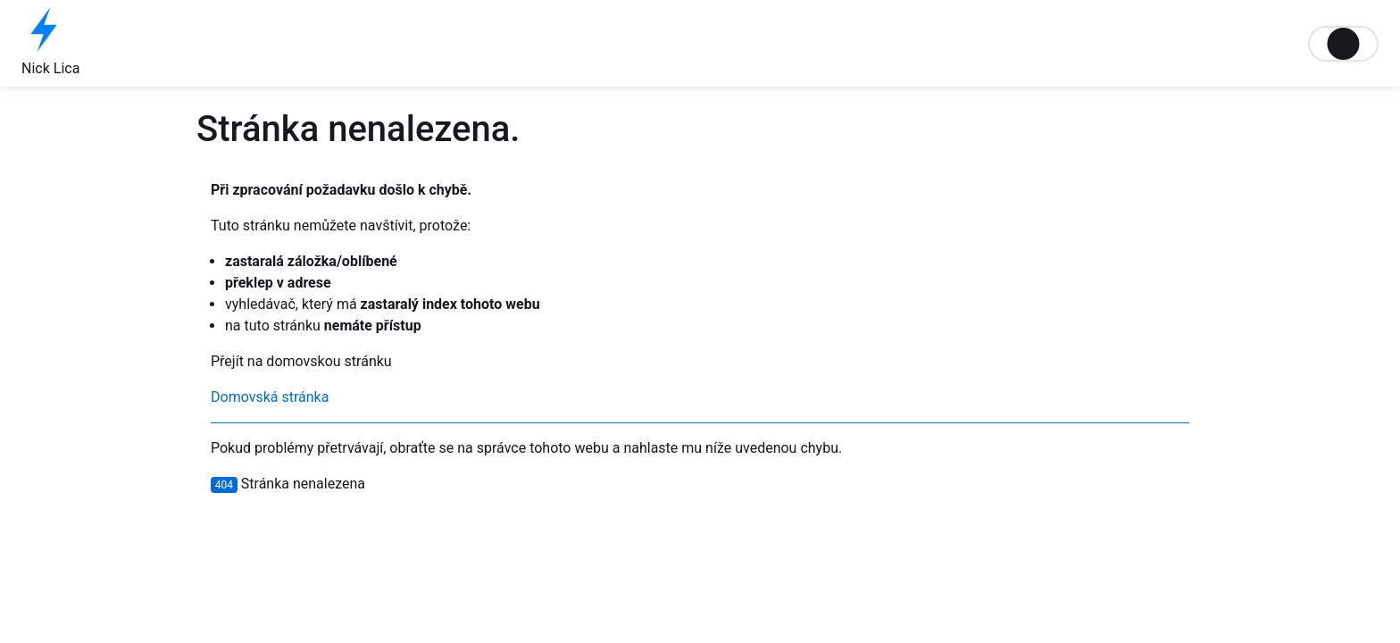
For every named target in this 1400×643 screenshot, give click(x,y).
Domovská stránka (270, 396)
